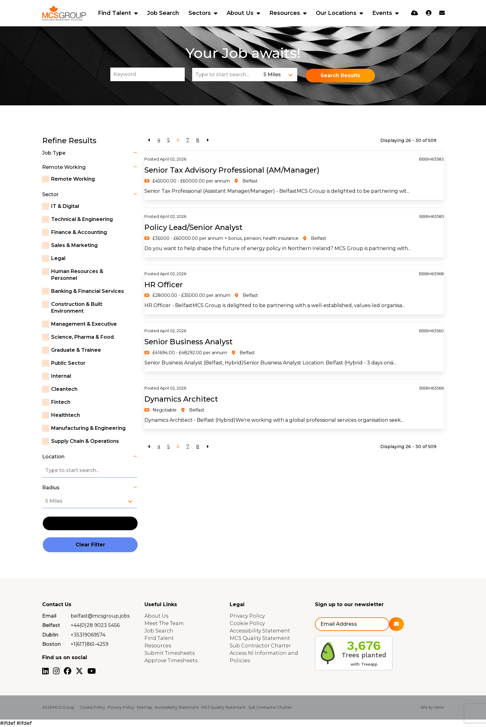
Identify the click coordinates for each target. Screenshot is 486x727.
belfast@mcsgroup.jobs (100, 616)
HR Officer (164, 284)
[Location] (226, 74)
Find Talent (115, 13)
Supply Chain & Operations (85, 441)
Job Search (163, 13)
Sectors (200, 13)
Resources (285, 13)
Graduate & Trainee (76, 350)
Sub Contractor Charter (260, 646)
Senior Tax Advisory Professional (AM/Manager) (233, 169)
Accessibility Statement (260, 631)
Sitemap (144, 707)
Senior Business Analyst (189, 341)
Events (383, 13)
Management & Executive (84, 324)
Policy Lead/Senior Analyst (194, 227)
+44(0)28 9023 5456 (95, 625)
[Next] (207, 140)
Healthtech (65, 415)
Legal (58, 258)
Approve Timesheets (170, 660)
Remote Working (73, 179)
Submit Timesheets (169, 653)
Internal (61, 376)
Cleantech (64, 389)
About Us (241, 13)
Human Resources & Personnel (77, 274)
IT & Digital (65, 206)
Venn (439, 707)
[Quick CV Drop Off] (414, 13)
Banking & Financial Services (87, 291)
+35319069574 (88, 635)
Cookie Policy (247, 623)
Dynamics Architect (181, 398)
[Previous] (149, 140)
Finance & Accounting (79, 232)
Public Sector (68, 363)
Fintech (60, 402)
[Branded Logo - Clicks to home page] (64, 13)
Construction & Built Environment (76, 307)
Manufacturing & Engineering (88, 428)
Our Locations (337, 13)
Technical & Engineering (82, 219)
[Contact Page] (442, 13)
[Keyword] (147, 74)
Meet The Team (164, 623)
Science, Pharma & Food (82, 337)
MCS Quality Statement (260, 638)
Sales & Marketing (74, 245)
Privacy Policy (247, 616)
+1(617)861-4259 (89, 644)
